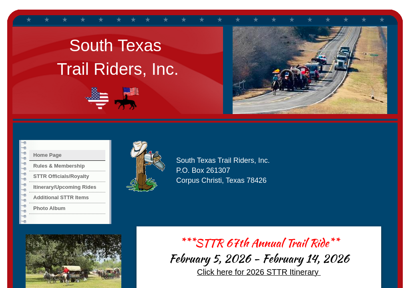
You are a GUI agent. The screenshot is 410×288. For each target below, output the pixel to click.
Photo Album (49, 208)
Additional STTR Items (61, 197)
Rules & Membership (59, 166)
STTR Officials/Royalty (61, 176)
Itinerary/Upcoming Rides (64, 187)
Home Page (47, 155)
